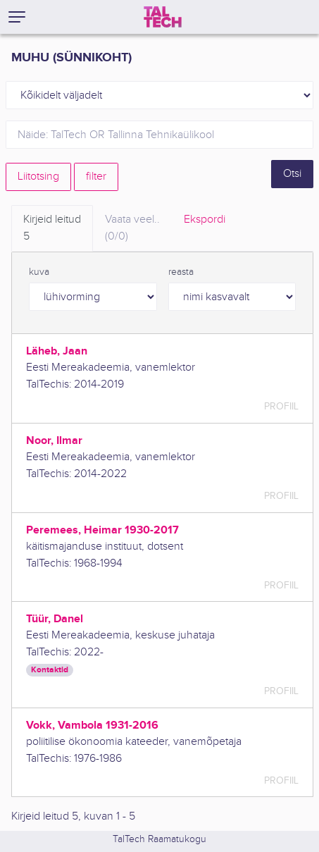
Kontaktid (49, 670)
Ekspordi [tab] (204, 219)
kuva (39, 272)
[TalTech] (162, 17)
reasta (181, 272)
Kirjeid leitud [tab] (52, 229)
